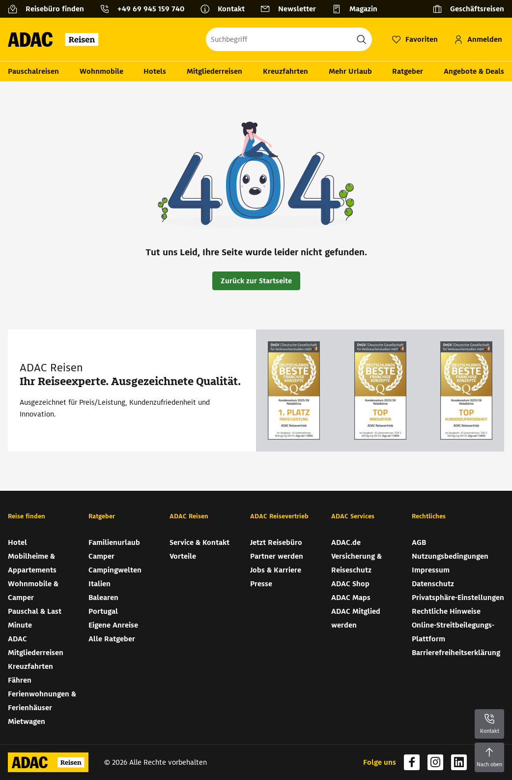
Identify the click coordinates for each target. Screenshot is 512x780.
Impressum (431, 570)
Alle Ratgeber (111, 638)
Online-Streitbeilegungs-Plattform (453, 632)
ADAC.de (346, 542)
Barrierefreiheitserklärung (456, 652)
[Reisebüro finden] (50, 9)
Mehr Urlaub (350, 71)
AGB (419, 542)
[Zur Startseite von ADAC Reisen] (56, 39)
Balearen (103, 597)
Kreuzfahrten (285, 71)
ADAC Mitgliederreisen (35, 645)
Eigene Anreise (113, 625)
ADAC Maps (350, 597)
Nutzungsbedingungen (450, 556)
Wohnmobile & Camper (33, 590)
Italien (99, 583)
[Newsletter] (292, 9)
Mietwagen (26, 721)
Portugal (103, 611)
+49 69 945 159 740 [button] (150, 8)
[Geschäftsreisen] (468, 9)
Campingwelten (115, 570)
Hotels (154, 71)
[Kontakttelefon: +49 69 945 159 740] (146, 9)
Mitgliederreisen (214, 71)
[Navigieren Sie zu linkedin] (459, 762)
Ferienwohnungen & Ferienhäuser (42, 701)
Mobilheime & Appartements (32, 563)
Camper (101, 556)
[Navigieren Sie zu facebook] (412, 762)
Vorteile (183, 556)
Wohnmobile (101, 71)
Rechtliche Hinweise (446, 611)
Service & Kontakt (199, 542)
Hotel (17, 542)
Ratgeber (407, 71)
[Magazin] (358, 9)
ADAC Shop (350, 583)
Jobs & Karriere (275, 570)
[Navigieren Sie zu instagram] (435, 762)
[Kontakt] (226, 9)
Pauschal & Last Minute (34, 618)
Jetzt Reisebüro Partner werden (276, 549)
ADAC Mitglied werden (355, 618)
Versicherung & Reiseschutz (356, 563)
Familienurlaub (114, 542)
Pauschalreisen (33, 71)
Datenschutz (433, 583)
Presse (261, 583)
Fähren (19, 680)
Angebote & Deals (474, 71)
